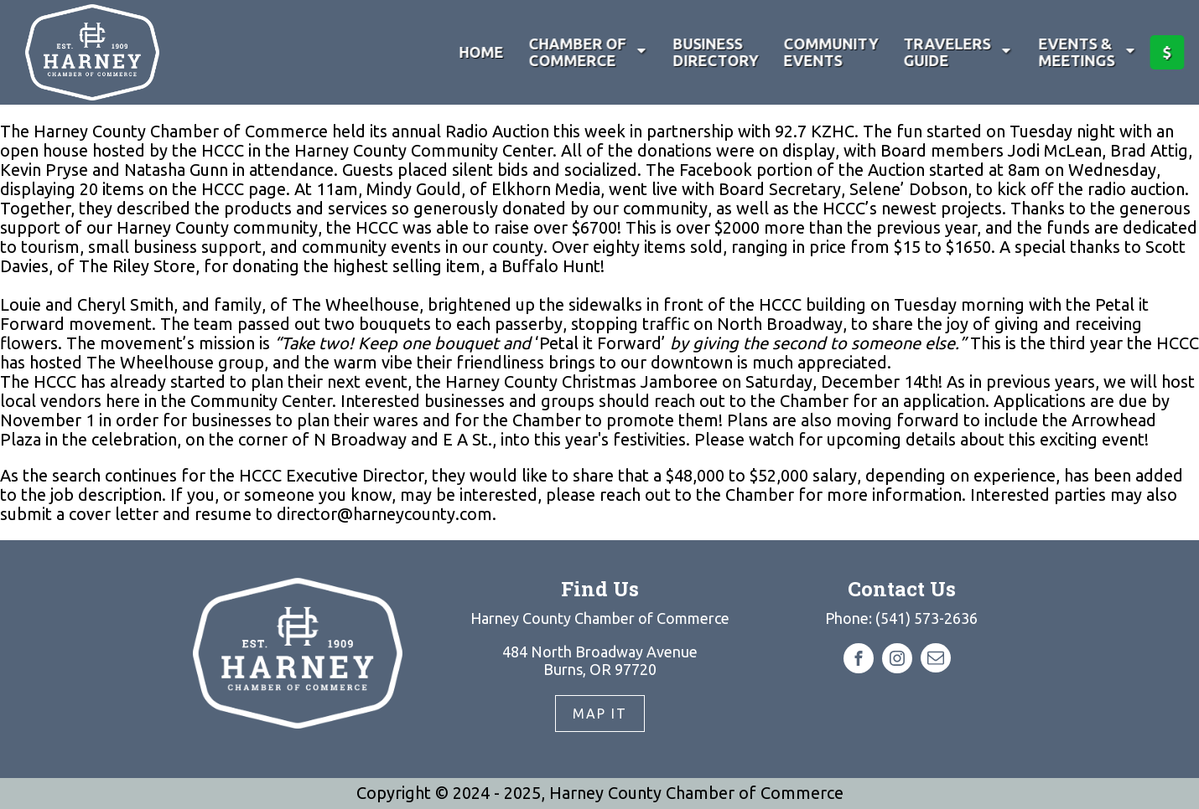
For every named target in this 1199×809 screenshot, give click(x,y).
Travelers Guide (956, 52)
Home (479, 52)
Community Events (828, 52)
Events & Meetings (1085, 52)
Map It (600, 713)
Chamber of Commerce (586, 52)
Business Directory (713, 52)
